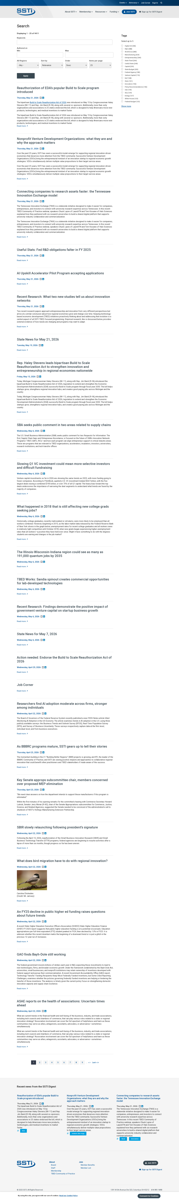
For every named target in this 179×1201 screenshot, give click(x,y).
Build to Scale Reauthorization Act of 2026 (48, 102)
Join (81, 1162)
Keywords (21, 38)
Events (123, 3)
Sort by (44, 61)
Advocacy (134, 3)
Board (53, 1165)
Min (18, 51)
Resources (101, 12)
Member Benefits (88, 1165)
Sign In (155, 3)
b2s (23, 1131)
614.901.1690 (156, 1190)
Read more (22, 126)
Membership (86, 12)
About (52, 1162)
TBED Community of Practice (63, 1174)
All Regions (22, 61)
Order (67, 61)
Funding (114, 12)
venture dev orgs (78, 1133)
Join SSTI (130, 12)
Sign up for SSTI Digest (152, 12)
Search (161, 3)
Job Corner (145, 3)
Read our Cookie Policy (68, 1196)
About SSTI (71, 12)
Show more (126, 106)
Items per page (96, 61)
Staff (53, 1168)
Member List (86, 1168)
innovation (134, 1139)
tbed (123, 1139)
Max (67, 51)
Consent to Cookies (149, 1196)
